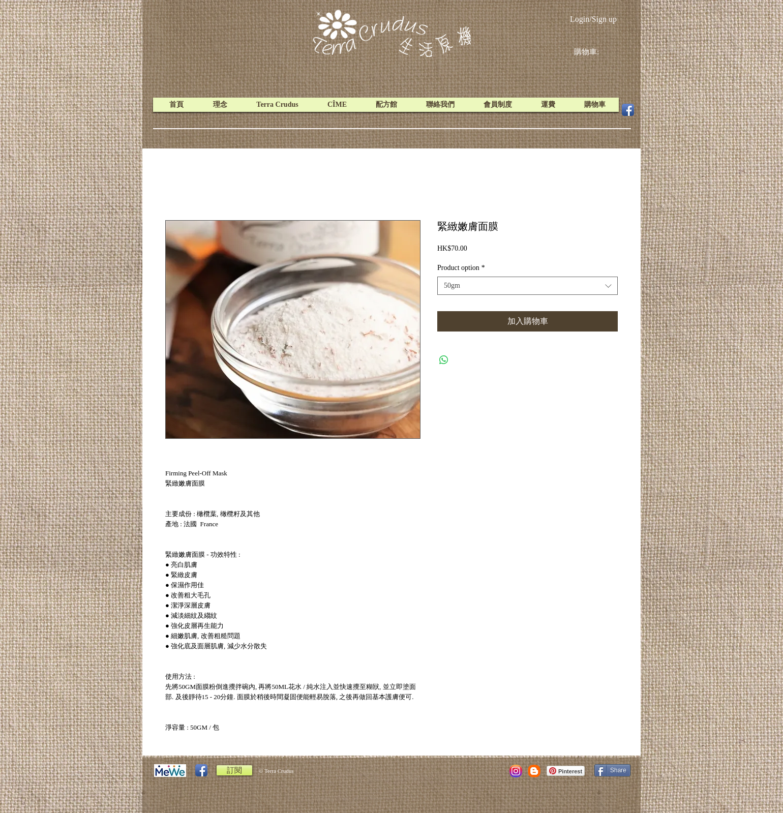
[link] (594, 51)
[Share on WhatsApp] (444, 360)
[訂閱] (234, 770)
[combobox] (527, 286)
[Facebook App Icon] (628, 110)
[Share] (612, 770)
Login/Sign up (593, 19)
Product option (461, 268)
